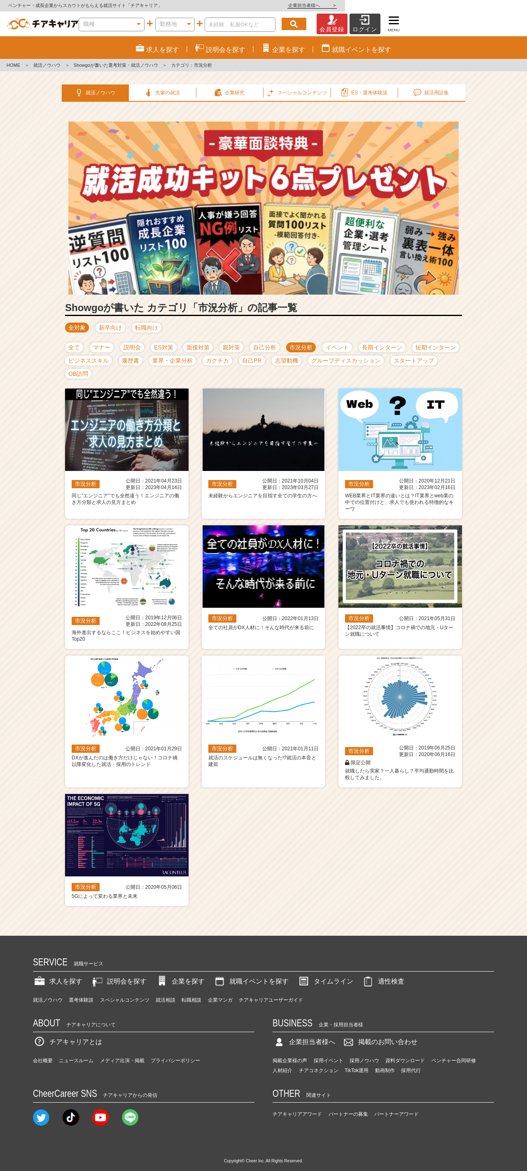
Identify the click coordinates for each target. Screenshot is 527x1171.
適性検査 (382, 968)
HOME (13, 65)
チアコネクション (318, 1057)
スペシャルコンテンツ (124, 987)
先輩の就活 (161, 92)
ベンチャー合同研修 (453, 1047)
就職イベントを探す (251, 968)
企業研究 (229, 92)
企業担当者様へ (494, 5)
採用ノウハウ (364, 1047)
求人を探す (57, 968)
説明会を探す (119, 968)
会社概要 (43, 1047)
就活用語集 (430, 92)
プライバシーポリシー (175, 1047)
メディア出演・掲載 (122, 1047)
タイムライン (325, 968)
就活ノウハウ (47, 65)
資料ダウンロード (405, 1047)
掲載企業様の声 (290, 1047)
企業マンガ (220, 987)
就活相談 (165, 987)
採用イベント (328, 1047)
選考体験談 (81, 987)
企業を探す (180, 968)
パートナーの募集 (348, 1101)
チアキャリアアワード (297, 1101)
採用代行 (411, 1057)
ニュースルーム (76, 1047)
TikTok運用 (356, 1057)
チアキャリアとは (67, 1028)
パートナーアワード (396, 1101)
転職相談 (191, 987)
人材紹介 (282, 1057)
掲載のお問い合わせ (379, 1028)
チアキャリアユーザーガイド (271, 987)
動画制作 (385, 1057)
